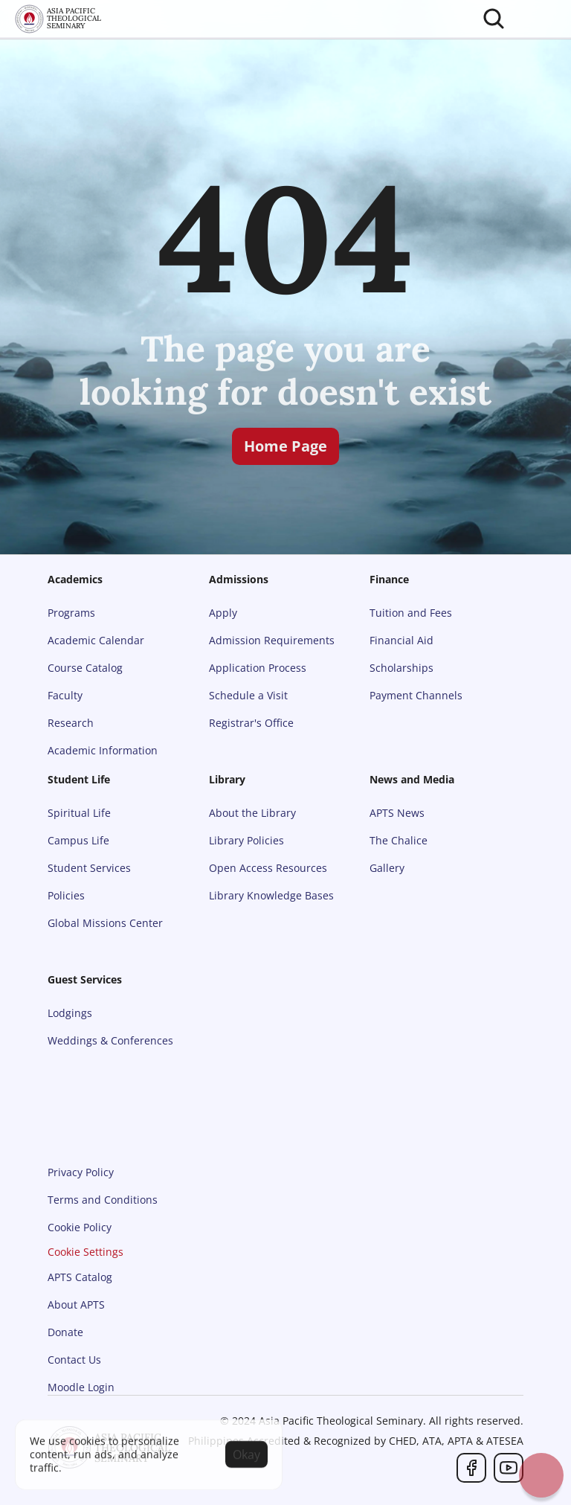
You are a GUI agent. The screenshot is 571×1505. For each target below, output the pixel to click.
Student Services (89, 868)
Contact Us (74, 1359)
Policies (66, 895)
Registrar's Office (251, 723)
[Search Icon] (494, 18)
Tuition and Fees (411, 613)
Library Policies (246, 840)
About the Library (252, 813)
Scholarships (401, 668)
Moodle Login (81, 1387)
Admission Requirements (272, 640)
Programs (71, 613)
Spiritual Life (79, 813)
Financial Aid (401, 640)
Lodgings (70, 1013)
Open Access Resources (268, 868)
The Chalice (399, 840)
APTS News (397, 813)
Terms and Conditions (103, 1200)
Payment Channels (416, 695)
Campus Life (78, 840)
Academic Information (103, 750)
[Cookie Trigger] (85, 1252)
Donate (65, 1332)
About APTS (76, 1304)
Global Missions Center (105, 923)
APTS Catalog (80, 1277)
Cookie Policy (80, 1227)
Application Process (257, 668)
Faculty (65, 695)
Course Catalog (85, 668)
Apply (223, 613)
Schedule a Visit (248, 695)
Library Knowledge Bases (271, 895)
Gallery (387, 868)
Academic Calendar (96, 640)
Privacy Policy (81, 1172)
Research (71, 723)
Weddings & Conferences (110, 1040)
